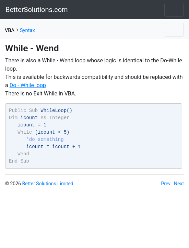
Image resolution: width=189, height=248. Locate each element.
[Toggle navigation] (174, 10)
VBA (9, 30)
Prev (166, 183)
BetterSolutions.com (36, 10)
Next (179, 183)
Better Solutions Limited (47, 183)
